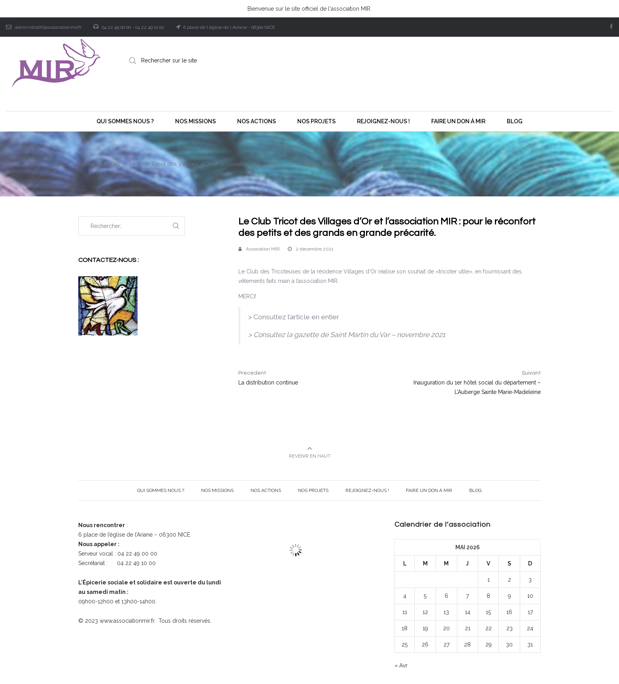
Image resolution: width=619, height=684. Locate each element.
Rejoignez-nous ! (367, 490)
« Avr (401, 665)
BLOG (475, 490)
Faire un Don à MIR (429, 490)
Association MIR (263, 249)
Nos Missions (217, 490)
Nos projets (313, 490)
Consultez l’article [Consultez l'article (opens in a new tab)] (281, 317)
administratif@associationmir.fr (48, 27)
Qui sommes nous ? (160, 490)
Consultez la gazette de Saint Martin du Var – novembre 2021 (349, 335)
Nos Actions (266, 490)
